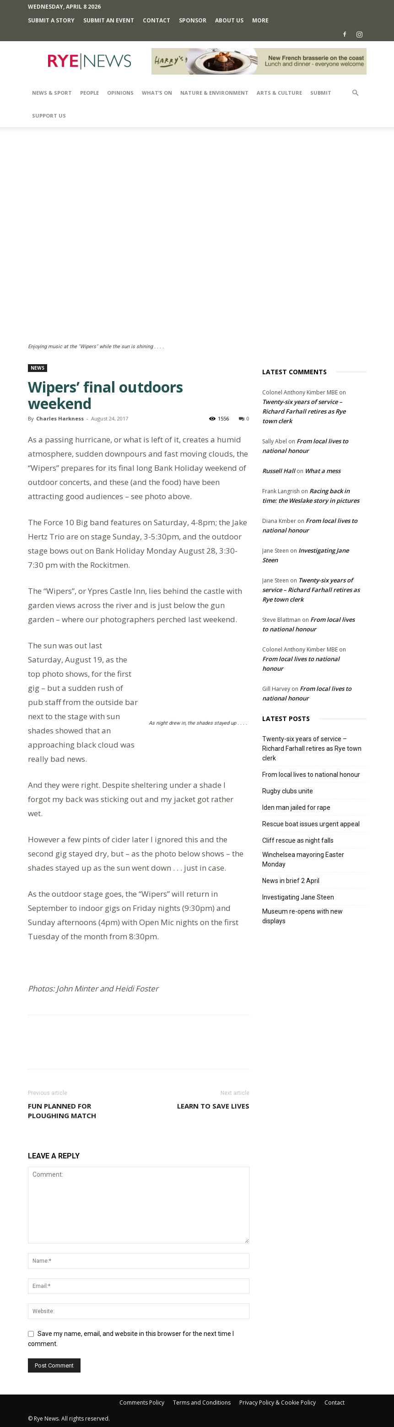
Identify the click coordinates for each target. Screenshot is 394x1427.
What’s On (157, 92)
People (89, 92)
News (37, 368)
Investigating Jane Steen (298, 897)
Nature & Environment (214, 92)
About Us (229, 20)
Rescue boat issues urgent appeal (311, 824)
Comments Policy (141, 1402)
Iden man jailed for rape (296, 807)
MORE (260, 20)
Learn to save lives (213, 1105)
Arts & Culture (279, 92)
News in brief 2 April (290, 880)
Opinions (120, 92)
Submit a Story (51, 20)
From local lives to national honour (311, 774)
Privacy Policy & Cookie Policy (277, 1402)
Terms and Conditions (202, 1402)
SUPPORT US (49, 115)
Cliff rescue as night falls (298, 840)
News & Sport (52, 92)
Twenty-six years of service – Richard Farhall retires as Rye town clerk (303, 411)
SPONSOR (192, 20)
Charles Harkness (60, 418)
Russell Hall (278, 471)
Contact (156, 20)
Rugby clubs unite (287, 791)
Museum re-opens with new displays (302, 916)
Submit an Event (108, 20)
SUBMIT (320, 92)
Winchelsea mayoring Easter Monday (303, 859)
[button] (356, 93)
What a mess (322, 471)
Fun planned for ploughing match (62, 1110)
